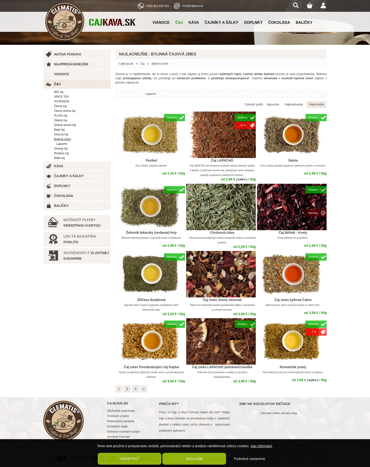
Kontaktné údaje (117, 426)
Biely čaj (59, 129)
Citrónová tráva (222, 232)
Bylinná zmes (62, 139)
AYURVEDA (61, 101)
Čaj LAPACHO (222, 160)
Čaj (179, 23)
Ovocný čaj (61, 134)
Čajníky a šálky (221, 23)
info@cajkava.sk (192, 6)
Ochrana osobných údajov (123, 431)
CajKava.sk (126, 63)
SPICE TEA (61, 96)
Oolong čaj (60, 148)
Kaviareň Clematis (118, 436)
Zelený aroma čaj (65, 125)
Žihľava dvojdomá (151, 300)
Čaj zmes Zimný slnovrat (222, 300)
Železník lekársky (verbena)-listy (151, 232)
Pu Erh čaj (60, 115)
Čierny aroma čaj (65, 110)
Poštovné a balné (118, 416)
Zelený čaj (60, 120)
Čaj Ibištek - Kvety (293, 232)
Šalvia (293, 160)
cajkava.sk (132, 82)
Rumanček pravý (293, 367)
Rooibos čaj (61, 153)
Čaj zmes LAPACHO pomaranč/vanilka (222, 367)
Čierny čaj (60, 106)
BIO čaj (58, 92)
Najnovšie (273, 104)
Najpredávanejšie (71, 64)
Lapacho (61, 143)
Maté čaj (59, 158)
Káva (194, 23)
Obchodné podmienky (121, 411)
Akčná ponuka (67, 54)
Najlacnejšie (316, 104)
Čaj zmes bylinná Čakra (292, 300)
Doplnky (253, 23)
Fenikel (151, 160)
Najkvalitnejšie (294, 104)
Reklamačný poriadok (120, 421)
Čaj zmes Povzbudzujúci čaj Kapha (151, 367)
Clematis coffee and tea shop (279, 413)
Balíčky (304, 23)
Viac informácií (261, 446)
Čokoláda (279, 23)
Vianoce (161, 23)
